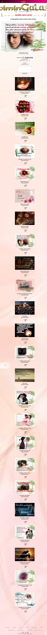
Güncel (27, 624)
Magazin (14, 624)
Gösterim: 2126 (20, 57)
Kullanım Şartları (38, 627)
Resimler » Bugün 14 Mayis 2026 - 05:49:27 (26, 11)
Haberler (21, 624)
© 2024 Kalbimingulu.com (25, 630)
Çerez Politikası (21, 627)
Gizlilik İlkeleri (29, 627)
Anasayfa (15, 11)
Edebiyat (41, 624)
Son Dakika (34, 624)
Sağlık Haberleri (11, 627)
